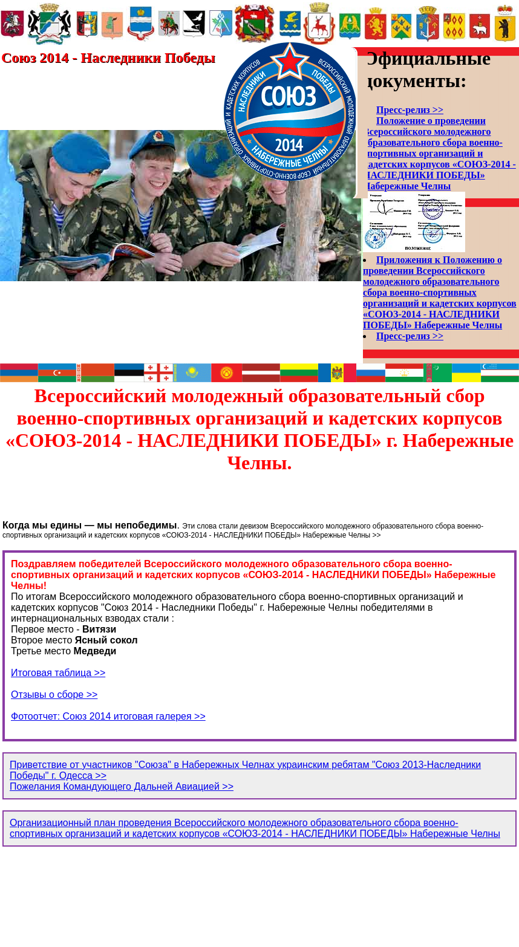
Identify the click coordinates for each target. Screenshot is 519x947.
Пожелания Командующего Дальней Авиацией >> (121, 786)
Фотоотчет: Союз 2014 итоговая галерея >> (108, 716)
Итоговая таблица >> (58, 673)
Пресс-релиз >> (409, 110)
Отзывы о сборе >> (54, 694)
